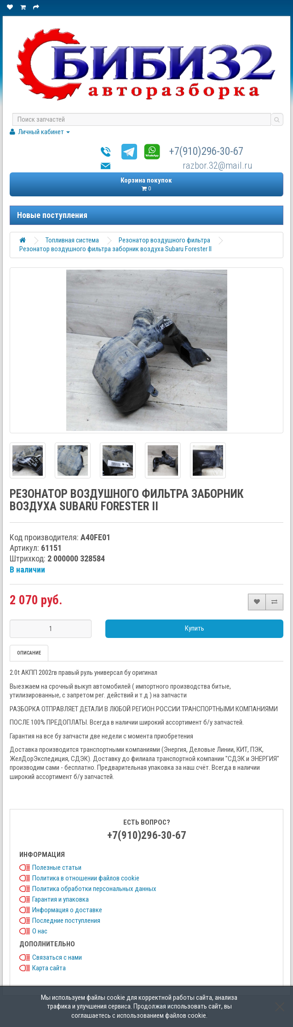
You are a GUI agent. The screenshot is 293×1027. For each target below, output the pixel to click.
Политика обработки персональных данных (94, 889)
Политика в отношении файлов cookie (85, 878)
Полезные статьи (56, 867)
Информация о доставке (67, 910)
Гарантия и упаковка (60, 899)
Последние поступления (66, 920)
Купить (194, 628)
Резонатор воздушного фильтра (164, 240)
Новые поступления (52, 215)
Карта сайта (49, 968)
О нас (39, 931)
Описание (29, 652)
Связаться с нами (57, 957)
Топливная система (72, 240)
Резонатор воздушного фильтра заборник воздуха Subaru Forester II (115, 249)
